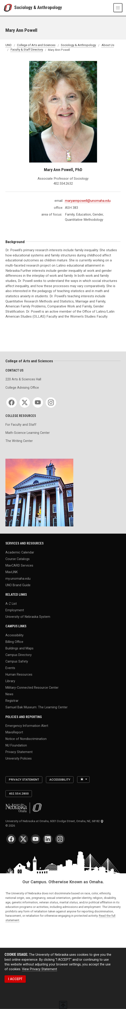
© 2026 (10, 825)
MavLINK (11, 572)
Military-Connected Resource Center (32, 687)
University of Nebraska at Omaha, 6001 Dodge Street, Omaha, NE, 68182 (54, 821)
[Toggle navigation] (117, 7)
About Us (108, 45)
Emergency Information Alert (26, 725)
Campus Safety (16, 661)
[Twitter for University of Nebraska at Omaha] (23, 839)
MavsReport (14, 732)
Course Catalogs (17, 558)
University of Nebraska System (27, 616)
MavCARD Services (19, 565)
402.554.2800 (19, 793)
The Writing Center (19, 441)
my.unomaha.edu (18, 578)
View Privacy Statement (39, 969)
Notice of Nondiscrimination (26, 738)
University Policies (18, 758)
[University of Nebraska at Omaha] (9, 8)
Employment (14, 610)
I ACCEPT (15, 979)
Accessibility (14, 635)
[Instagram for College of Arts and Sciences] (51, 402)
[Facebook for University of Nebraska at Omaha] (11, 839)
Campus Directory (18, 654)
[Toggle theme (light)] (83, 779)
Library (10, 681)
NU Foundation (16, 745)
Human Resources (18, 674)
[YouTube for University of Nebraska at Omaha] (35, 839)
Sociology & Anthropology (38, 7)
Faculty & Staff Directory (27, 49)
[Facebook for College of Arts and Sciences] (11, 402)
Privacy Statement (19, 752)
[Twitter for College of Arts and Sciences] (24, 402)
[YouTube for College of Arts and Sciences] (38, 402)
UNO (8, 45)
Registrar (12, 700)
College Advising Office (22, 387)
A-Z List (11, 603)
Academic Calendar (19, 552)
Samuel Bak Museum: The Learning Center (36, 707)
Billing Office (14, 641)
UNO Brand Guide (18, 585)
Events (10, 668)
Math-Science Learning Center (27, 433)
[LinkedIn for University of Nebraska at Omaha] (47, 839)
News (9, 694)
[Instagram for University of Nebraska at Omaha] (60, 839)
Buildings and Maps (19, 648)
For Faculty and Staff (20, 424)
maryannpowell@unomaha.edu (88, 201)
